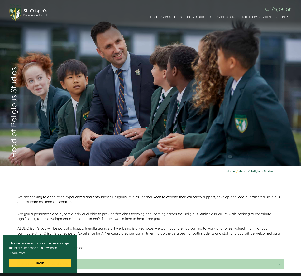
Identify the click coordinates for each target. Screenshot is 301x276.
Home (154, 17)
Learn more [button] (18, 253)
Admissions (227, 17)
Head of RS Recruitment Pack (44, 264)
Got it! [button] (40, 262)
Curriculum (205, 17)
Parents (268, 17)
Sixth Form (249, 17)
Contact (285, 17)
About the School (177, 17)
